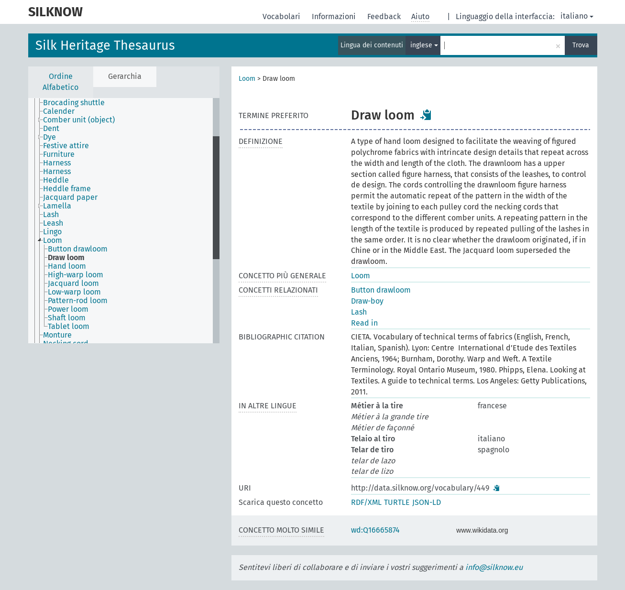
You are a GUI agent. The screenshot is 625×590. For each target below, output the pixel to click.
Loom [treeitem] (52, 240)
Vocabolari (282, 16)
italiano (576, 16)
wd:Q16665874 (375, 530)
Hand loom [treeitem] (67, 266)
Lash (359, 312)
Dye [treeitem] (49, 137)
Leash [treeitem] (53, 223)
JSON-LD (426, 502)
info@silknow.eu (494, 567)
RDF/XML (366, 502)
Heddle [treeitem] (56, 180)
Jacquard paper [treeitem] (70, 197)
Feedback (385, 16)
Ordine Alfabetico (60, 82)
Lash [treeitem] (51, 214)
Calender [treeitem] (59, 111)
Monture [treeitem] (57, 335)
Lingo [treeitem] (52, 232)
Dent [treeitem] (51, 128)
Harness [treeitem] (57, 163)
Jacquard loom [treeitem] (73, 283)
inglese (424, 45)
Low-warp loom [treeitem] (74, 292)
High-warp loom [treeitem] (75, 275)
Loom (247, 79)
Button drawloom (381, 290)
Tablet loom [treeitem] (68, 326)
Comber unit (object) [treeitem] (79, 120)
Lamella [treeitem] (57, 206)
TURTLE (397, 502)
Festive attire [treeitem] (66, 146)
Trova (580, 45)
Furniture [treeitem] (59, 154)
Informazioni (335, 16)
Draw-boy (367, 301)
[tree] (123, 220)
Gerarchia (125, 76)
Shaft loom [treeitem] (67, 318)
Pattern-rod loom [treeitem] (78, 300)
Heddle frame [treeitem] (67, 189)
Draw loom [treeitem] (66, 257)
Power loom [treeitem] (68, 309)
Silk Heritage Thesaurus (105, 45)
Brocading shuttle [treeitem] (74, 102)
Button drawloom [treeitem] (78, 249)
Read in (364, 323)
